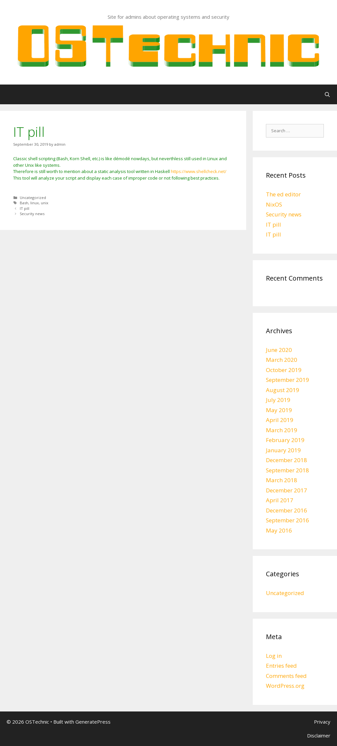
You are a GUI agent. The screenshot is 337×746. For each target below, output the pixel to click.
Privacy (322, 721)
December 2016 (286, 510)
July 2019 (278, 400)
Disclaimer (318, 735)
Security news (32, 213)
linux (34, 202)
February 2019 (285, 440)
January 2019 (283, 450)
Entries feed (281, 665)
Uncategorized (33, 197)
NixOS (274, 204)
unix (44, 202)
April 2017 (279, 500)
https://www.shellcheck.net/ (198, 171)
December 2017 (286, 490)
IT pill (24, 208)
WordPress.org (285, 685)
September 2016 (287, 520)
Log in (274, 655)
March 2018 (281, 480)
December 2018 (286, 460)
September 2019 (287, 380)
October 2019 (283, 370)
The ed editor (283, 194)
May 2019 (279, 410)
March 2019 (281, 430)
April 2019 (279, 420)
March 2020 (281, 359)
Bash (24, 202)
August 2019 (282, 390)
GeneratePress (93, 721)
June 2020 (279, 350)
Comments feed (286, 676)
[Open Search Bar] (327, 94)
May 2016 (279, 530)
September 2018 (287, 470)
